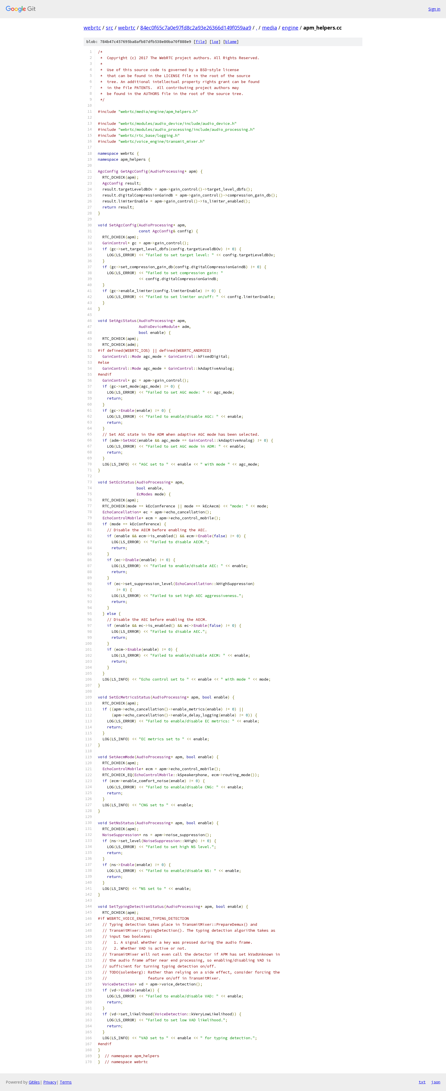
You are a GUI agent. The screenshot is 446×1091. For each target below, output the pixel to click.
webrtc (92, 27)
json (435, 1081)
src (109, 27)
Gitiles (34, 1082)
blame (231, 41)
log (215, 41)
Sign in (434, 9)
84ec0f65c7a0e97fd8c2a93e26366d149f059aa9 (195, 27)
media (269, 27)
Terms (66, 1082)
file (200, 41)
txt (422, 1081)
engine (290, 27)
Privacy (49, 1082)
